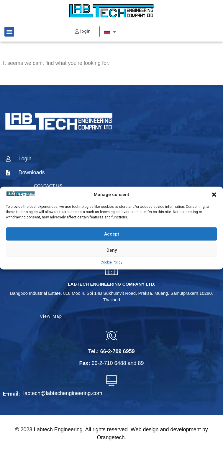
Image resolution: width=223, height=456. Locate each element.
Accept (111, 234)
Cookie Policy (111, 262)
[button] (214, 194)
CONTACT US (48, 185)
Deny (111, 250)
